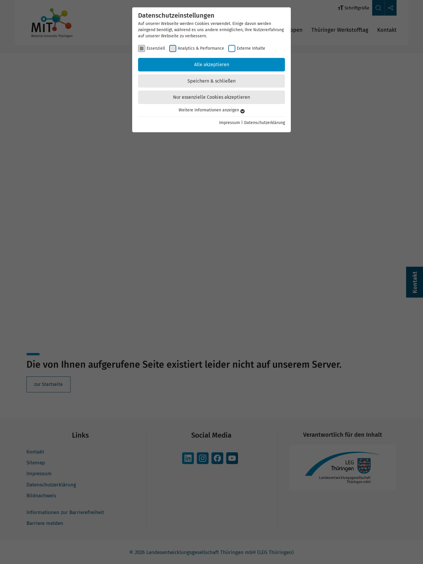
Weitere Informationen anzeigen (212, 110)
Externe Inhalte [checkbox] (251, 48)
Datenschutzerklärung (264, 122)
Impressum (229, 122)
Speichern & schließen (211, 81)
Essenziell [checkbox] (156, 48)
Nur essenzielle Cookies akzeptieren (211, 97)
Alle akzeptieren (211, 64)
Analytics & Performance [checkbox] (201, 48)
